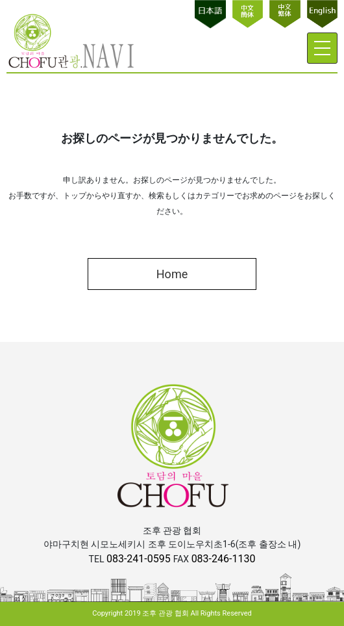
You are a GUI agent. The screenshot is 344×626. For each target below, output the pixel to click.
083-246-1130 (223, 559)
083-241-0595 (139, 559)
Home (172, 274)
